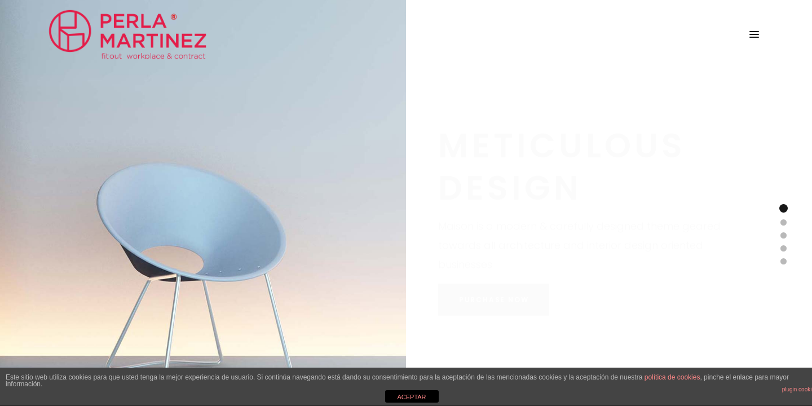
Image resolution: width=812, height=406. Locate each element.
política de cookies (672, 377)
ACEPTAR (411, 397)
